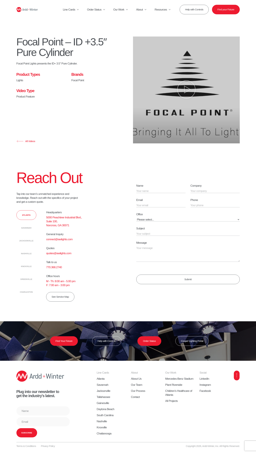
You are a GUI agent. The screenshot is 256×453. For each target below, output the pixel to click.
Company (196, 185)
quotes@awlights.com (58, 253)
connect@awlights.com (59, 239)
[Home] (27, 9)
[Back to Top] (237, 375)
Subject (140, 228)
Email (139, 200)
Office (139, 214)
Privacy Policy (48, 446)
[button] (186, 89)
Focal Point (77, 80)
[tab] (26, 215)
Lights (19, 80)
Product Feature (25, 96)
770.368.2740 (54, 267)
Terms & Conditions (26, 446)
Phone (194, 200)
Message (141, 242)
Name (139, 185)
